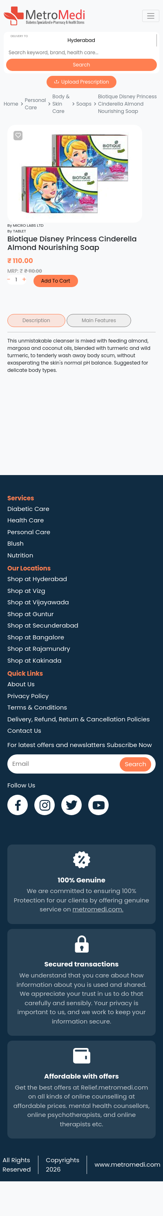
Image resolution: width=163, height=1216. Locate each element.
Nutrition (20, 555)
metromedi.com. (98, 909)
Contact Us (24, 730)
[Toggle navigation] (151, 16)
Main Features (99, 320)
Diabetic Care (28, 508)
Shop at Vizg (26, 590)
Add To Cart (55, 280)
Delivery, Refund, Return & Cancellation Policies (78, 719)
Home (11, 103)
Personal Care (35, 104)
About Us (21, 684)
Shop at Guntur (30, 614)
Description (36, 320)
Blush (15, 543)
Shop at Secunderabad (42, 625)
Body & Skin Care (60, 104)
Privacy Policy (28, 696)
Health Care (25, 520)
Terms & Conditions (37, 707)
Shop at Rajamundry (38, 648)
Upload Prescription (85, 81)
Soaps (84, 103)
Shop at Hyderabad (37, 579)
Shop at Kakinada (34, 660)
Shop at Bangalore (35, 637)
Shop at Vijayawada (38, 602)
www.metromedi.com (127, 1164)
